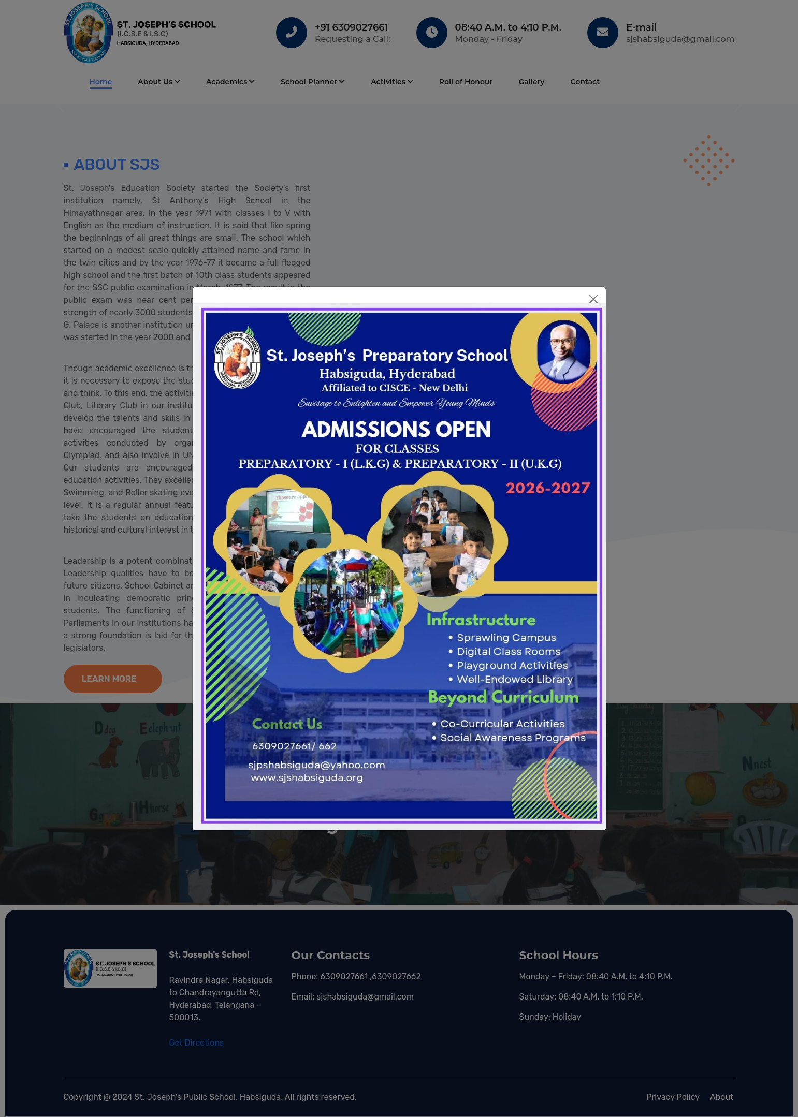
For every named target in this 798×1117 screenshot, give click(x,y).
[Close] (593, 299)
